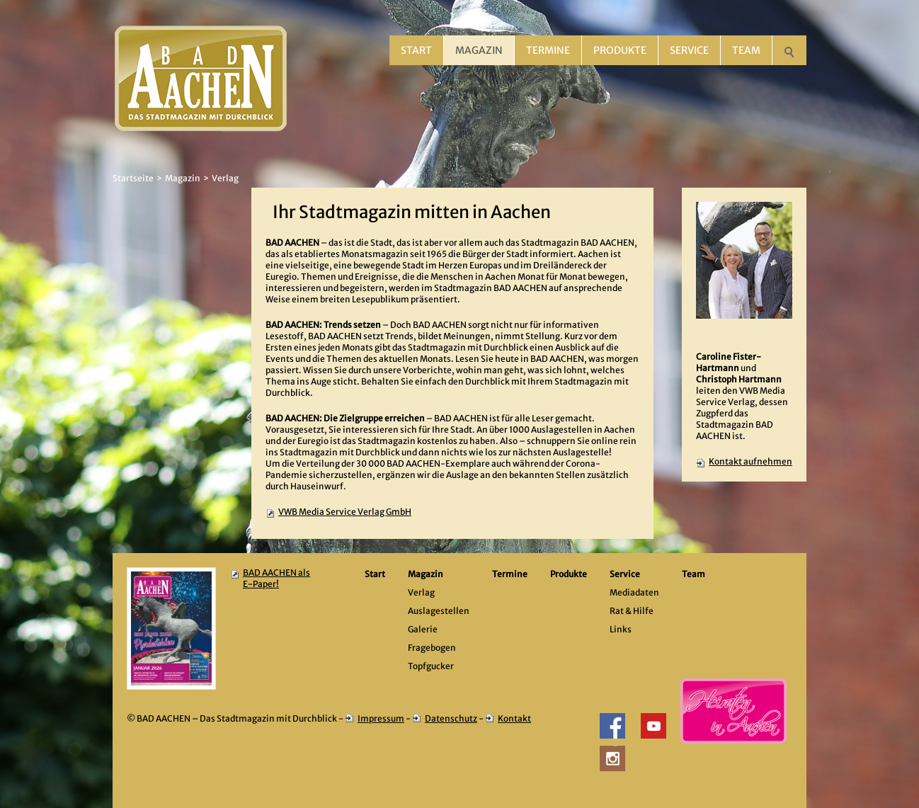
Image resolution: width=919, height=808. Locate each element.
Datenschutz (451, 718)
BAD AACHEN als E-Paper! (276, 578)
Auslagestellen (438, 610)
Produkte (619, 50)
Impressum (381, 718)
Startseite (133, 178)
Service (689, 50)
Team (746, 50)
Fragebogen (432, 647)
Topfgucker (431, 666)
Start (416, 50)
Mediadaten (634, 592)
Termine (548, 50)
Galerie (423, 629)
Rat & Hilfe (631, 610)
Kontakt (514, 718)
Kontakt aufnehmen (750, 461)
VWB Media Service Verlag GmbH (344, 511)
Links (621, 629)
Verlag (225, 178)
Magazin (479, 50)
